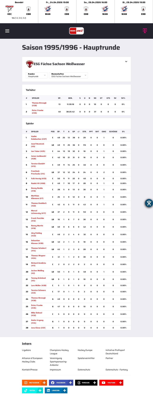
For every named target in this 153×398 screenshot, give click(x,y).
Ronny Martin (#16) (37, 227)
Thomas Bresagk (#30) (39, 104)
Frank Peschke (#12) (37, 219)
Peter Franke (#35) (37, 111)
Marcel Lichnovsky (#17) (38, 212)
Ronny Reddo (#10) (37, 189)
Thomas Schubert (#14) (38, 249)
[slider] (76, 11)
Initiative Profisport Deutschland (115, 351)
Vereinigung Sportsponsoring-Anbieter (58, 361)
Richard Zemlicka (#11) (38, 264)
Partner (109, 358)
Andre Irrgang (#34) (37, 321)
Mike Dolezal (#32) (36, 314)
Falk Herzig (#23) (38, 178)
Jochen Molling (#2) (37, 272)
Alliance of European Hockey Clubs (32, 359)
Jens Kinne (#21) (38, 327)
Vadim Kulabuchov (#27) (39, 137)
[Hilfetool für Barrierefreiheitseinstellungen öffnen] (149, 203)
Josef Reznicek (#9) (37, 145)
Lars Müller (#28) (38, 285)
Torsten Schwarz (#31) (38, 291)
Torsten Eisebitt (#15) (38, 165)
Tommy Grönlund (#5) (38, 279)
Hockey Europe (85, 350)
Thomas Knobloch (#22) (38, 204)
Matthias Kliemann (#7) (37, 197)
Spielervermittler (86, 358)
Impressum (55, 369)
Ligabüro (26, 350)
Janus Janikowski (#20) (38, 157)
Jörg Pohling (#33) (36, 234)
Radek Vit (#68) (38, 183)
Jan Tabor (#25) (38, 151)
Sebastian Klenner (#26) (37, 242)
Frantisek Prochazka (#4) (38, 172)
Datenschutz (84, 369)
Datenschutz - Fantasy (117, 369)
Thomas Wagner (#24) (38, 257)
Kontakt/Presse (29, 369)
